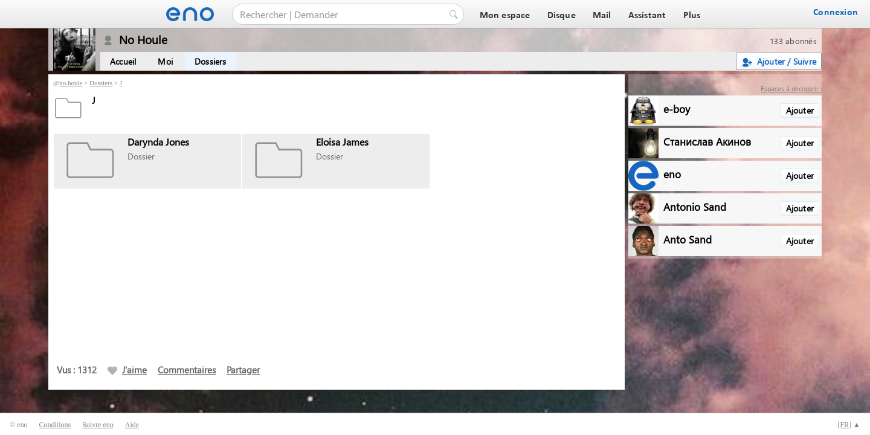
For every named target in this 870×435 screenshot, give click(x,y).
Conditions (55, 424)
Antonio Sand (694, 206)
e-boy (676, 108)
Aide (132, 424)
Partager (243, 370)
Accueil (123, 61)
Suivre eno (98, 424)
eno (672, 174)
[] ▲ (848, 424)
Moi (165, 61)
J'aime (127, 370)
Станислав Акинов (707, 141)
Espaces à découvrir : (791, 88)
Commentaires (187, 370)
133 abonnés (793, 41)
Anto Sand (687, 239)
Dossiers (211, 61)
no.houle (70, 82)
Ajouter (800, 110)
